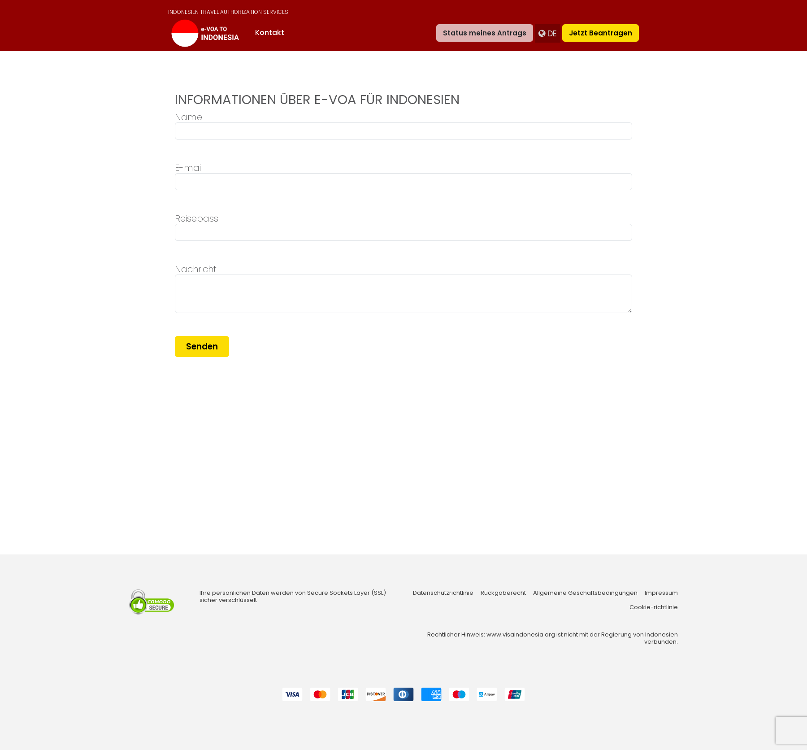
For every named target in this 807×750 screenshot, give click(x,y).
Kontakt (269, 32)
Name (188, 117)
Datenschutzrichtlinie (443, 593)
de (547, 33)
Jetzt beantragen (600, 33)
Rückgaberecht (503, 593)
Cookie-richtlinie (653, 607)
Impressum (661, 593)
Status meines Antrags (484, 33)
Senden (202, 346)
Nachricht (196, 269)
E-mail (189, 167)
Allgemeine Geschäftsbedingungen (585, 593)
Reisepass (196, 218)
